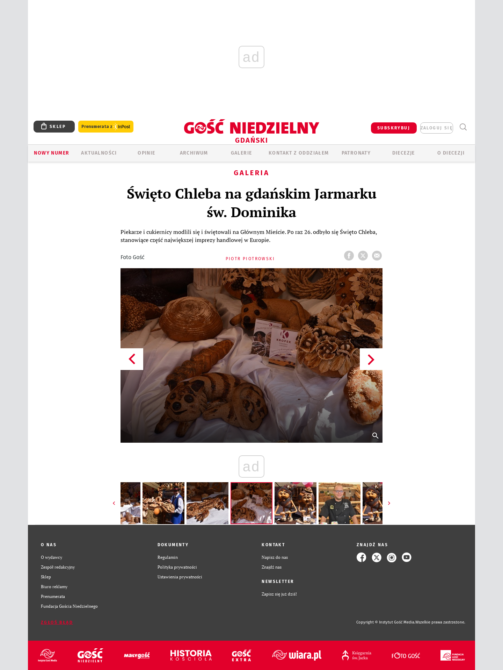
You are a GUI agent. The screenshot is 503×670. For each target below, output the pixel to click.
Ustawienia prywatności (180, 576)
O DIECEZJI (451, 153)
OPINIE (146, 153)
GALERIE (241, 153)
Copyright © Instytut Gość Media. (385, 622)
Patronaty (356, 153)
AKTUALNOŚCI (99, 153)
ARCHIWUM (194, 153)
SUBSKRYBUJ (393, 128)
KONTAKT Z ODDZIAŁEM (299, 153)
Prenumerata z (105, 127)
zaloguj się (437, 128)
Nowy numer (51, 153)
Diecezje (403, 153)
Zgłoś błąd (57, 622)
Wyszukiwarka (463, 127)
